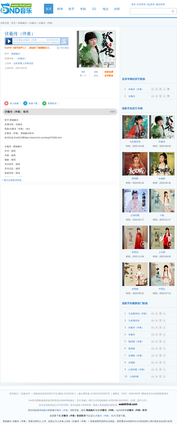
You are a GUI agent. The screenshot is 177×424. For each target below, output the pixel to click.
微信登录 (160, 4)
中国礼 (162, 289)
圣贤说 (135, 252)
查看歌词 (52, 103)
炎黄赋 (135, 289)
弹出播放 (64, 48)
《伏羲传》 (21, 58)
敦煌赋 (135, 178)
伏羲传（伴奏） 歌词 (105, 415)
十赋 (162, 215)
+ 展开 (112, 111)
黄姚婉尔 (22, 23)
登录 (133, 4)
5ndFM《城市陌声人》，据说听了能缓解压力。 (28, 48)
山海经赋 (135, 215)
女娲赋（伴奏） (136, 355)
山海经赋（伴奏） (137, 369)
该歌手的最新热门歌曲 (135, 303)
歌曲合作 (25, 393)
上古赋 (162, 252)
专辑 (83, 8)
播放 (9, 41)
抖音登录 (141, 4)
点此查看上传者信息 (23, 63)
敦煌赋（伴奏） (136, 341)
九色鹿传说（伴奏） (138, 313)
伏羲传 (32, 23)
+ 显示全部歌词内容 (12, 180)
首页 (18, 8)
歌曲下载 (33, 103)
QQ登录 (151, 4)
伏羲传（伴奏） (20, 33)
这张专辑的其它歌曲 (133, 78)
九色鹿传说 (135, 141)
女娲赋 (162, 178)
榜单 (60, 8)
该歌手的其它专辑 (132, 108)
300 (83, 72)
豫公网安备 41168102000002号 (94, 393)
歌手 (71, 8)
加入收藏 (14, 103)
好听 (117, 8)
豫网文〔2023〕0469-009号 (126, 393)
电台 (106, 8)
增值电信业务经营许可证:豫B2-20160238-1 (54, 393)
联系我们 (14, 393)
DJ (94, 8)
